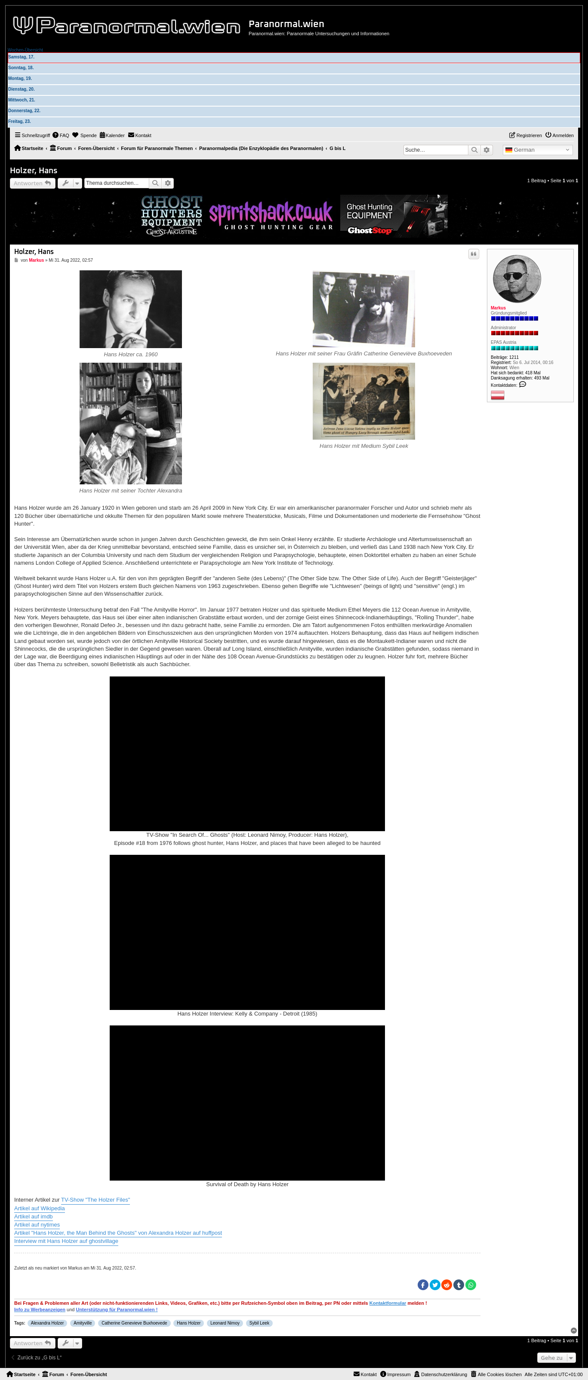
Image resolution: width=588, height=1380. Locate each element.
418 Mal (533, 372)
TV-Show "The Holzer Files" (95, 1199)
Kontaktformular (387, 1303)
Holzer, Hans (34, 171)
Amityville (83, 1323)
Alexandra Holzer (47, 1323)
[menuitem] (60, 135)
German (520, 150)
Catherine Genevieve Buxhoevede (134, 1323)
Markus (498, 308)
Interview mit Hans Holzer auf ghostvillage (66, 1241)
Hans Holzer (188, 1323)
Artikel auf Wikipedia (39, 1208)
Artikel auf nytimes (37, 1224)
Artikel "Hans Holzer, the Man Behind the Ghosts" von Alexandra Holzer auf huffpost (118, 1233)
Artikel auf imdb (33, 1216)
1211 (514, 357)
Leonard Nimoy (225, 1323)
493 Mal (542, 378)
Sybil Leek (259, 1323)
